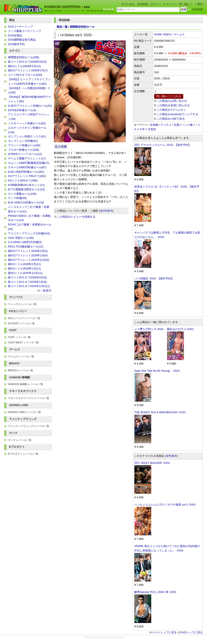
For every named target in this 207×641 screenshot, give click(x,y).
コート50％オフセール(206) (25, 74)
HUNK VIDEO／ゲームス (169, 34)
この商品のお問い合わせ (172, 100)
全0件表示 (106, 210)
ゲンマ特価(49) (17, 198)
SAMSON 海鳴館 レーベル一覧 (25, 384)
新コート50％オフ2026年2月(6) (27, 277)
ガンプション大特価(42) (23, 140)
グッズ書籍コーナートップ (24, 31)
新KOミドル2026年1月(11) (24, 268)
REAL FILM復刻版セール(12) (26, 246)
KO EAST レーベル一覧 (21, 323)
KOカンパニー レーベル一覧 (24, 318)
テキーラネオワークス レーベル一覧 (28, 398)
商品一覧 (62, 26)
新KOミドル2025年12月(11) (25, 273)
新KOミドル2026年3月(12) (24, 66)
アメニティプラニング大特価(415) (29, 233)
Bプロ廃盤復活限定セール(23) (26, 189)
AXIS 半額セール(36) (21, 237)
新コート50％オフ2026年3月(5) (27, 61)
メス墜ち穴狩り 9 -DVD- (149, 329)
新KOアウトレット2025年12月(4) (28, 259)
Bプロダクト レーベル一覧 (23, 453)
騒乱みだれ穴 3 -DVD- (180, 329)
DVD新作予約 (16, 44)
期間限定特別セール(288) (23, 57)
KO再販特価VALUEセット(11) (26, 184)
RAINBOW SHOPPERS (62, 7)
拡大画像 (61, 146)
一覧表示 (45, 290)
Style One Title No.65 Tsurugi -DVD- (157, 370)
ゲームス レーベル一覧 (21, 356)
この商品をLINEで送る (171, 118)
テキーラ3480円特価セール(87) (27, 167)
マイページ (170, 4)
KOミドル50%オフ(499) (23, 180)
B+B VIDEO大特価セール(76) (26, 202)
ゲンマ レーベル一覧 (19, 440)
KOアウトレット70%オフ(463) (27, 176)
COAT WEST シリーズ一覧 (23, 342)
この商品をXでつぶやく (171, 109)
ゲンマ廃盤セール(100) (22, 193)
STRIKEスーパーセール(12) (25, 154)
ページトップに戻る (164, 632)
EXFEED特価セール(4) (22, 110)
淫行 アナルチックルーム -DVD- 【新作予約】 (162, 144)
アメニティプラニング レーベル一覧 (28, 426)
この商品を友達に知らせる (173, 105)
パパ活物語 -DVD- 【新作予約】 (154, 278)
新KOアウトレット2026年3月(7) (28, 70)
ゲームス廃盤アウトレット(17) (27, 158)
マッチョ (165, 124)
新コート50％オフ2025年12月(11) (29, 286)
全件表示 (171, 455)
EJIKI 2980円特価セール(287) (26, 171)
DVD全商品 (15, 35)
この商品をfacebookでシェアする (177, 114)
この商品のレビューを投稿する (76, 216)
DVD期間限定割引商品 (22, 39)
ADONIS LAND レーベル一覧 (24, 412)
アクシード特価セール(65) (24, 145)
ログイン (155, 4)
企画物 (154, 124)
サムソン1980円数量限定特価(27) (28, 162)
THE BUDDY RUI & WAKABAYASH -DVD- (160, 412)
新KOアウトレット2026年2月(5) (28, 251)
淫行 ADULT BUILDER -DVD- (152, 462)
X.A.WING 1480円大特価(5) (25, 242)
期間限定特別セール (82, 26)
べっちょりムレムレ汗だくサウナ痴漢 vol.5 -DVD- (165, 504)
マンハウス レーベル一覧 (22, 304)
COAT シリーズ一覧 (19, 337)
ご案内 (199, 4)
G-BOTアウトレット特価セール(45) (30, 105)
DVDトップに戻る (192, 632)
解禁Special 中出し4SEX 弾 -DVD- (155, 592)
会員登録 (142, 4)
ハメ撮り (189, 124)
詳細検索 (197, 9)
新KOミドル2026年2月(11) (24, 264)
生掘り (178, 124)
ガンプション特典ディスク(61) (27, 136)
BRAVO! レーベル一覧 (20, 370)
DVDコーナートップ (20, 26)
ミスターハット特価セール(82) (27, 123)
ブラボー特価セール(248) (23, 149)
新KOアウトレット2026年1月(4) (28, 255)
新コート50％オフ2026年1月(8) (27, 281)
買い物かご (186, 4)
